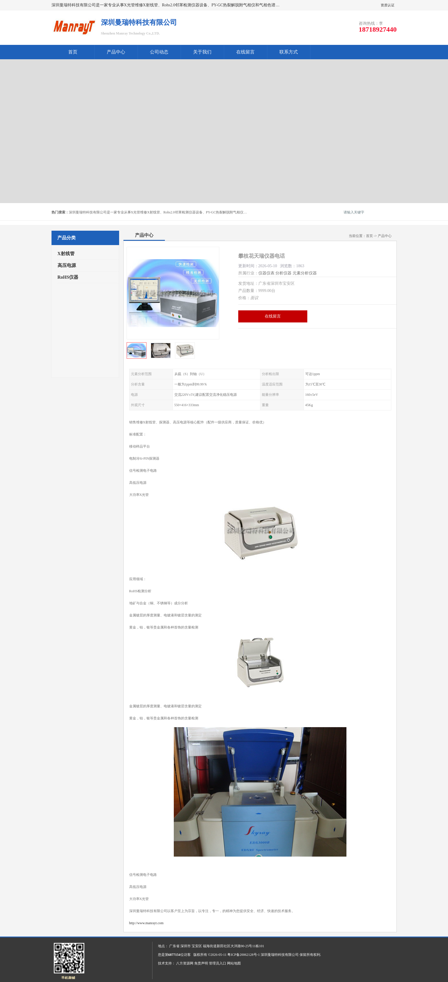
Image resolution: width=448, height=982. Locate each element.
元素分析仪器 (305, 273)
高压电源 (67, 265)
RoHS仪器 (68, 277)
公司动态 (159, 51)
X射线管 (66, 253)
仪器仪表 (266, 273)
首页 (72, 51)
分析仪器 (283, 273)
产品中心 (116, 51)
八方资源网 (184, 963)
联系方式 (288, 51)
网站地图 (234, 963)
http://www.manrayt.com (146, 923)
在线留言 (245, 51)
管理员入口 (217, 963)
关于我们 (202, 51)
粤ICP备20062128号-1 (243, 955)
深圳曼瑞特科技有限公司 (280, 955)
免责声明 (201, 963)
